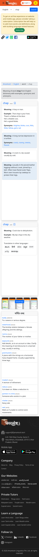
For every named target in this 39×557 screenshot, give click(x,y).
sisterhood (6, 324)
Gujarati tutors (6, 506)
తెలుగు (7, 247)
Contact (3, 468)
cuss (27, 125)
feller (6, 128)
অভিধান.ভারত (16, 487)
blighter (17, 125)
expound (5, 341)
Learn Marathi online (22, 521)
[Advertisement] (19, 60)
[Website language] (26, 3)
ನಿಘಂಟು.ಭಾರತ (32, 483)
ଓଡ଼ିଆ (19, 247)
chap (6, 103)
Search (33, 9)
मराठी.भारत (14, 480)
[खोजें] (22, 10)
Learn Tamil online (7, 521)
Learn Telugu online (21, 517)
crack (16, 142)
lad (20, 128)
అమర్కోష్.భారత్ (24, 480)
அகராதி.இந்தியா (6, 483)
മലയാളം (14, 251)
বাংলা (31, 247)
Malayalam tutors (7, 502)
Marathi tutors (31, 502)
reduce (5, 387)
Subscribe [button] (19, 30)
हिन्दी (13, 247)
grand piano (7, 353)
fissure (6, 145)
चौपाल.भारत (26, 487)
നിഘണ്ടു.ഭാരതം (19, 483)
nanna (4, 334)
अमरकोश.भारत (5, 480)
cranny (21, 142)
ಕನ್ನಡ (25, 247)
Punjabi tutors (19, 502)
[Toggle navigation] (3, 3)
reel (3, 407)
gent (16, 128)
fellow (11, 128)
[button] (4, 303)
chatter (5, 400)
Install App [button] (19, 302)
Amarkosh (7, 84)
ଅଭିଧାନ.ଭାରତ (5, 487)
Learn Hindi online (7, 517)
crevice (27, 142)
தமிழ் (7, 251)
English (16, 84)
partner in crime (8, 394)
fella (31, 125)
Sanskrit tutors (17, 506)
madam (5, 380)
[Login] (35, 3)
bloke (22, 125)
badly (4, 318)
